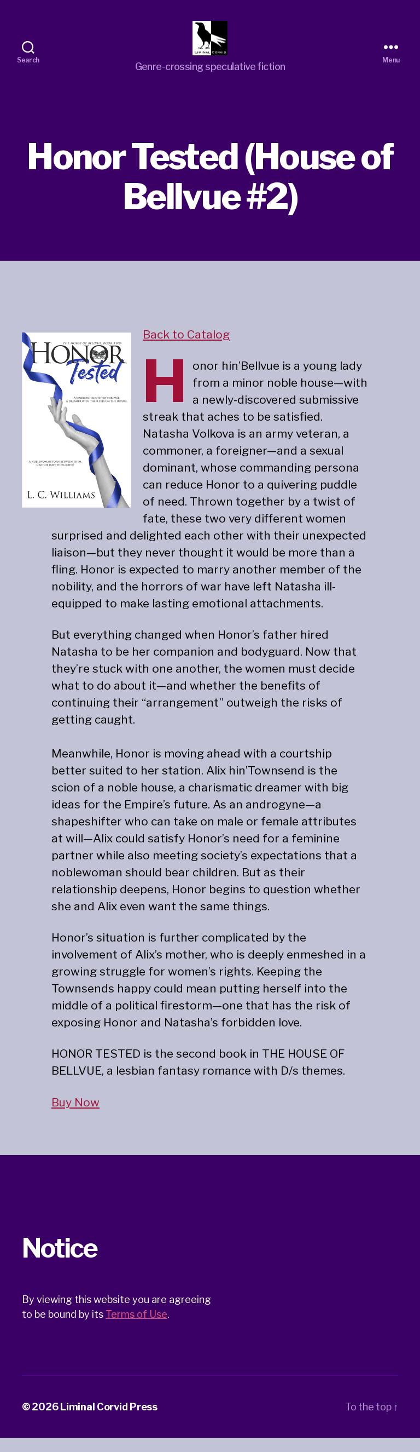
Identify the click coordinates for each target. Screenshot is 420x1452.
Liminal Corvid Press (109, 1421)
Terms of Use (136, 1328)
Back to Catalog (186, 349)
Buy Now (75, 1116)
